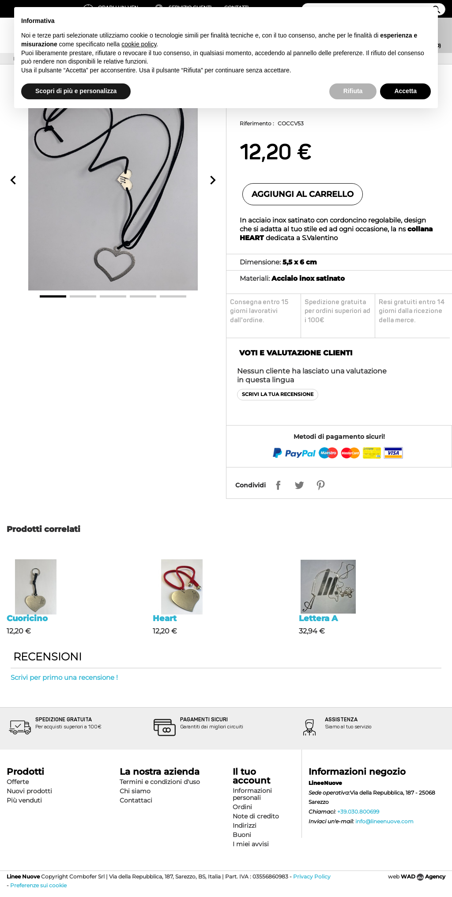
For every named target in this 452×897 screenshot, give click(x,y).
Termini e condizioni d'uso (160, 782)
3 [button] (113, 296)
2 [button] (83, 296)
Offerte (18, 782)
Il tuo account (251, 776)
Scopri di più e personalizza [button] (76, 90)
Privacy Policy (312, 876)
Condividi (250, 485)
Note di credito (256, 816)
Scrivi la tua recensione (277, 394)
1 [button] (53, 296)
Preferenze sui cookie (38, 885)
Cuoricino (27, 618)
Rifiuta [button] (353, 90)
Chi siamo (135, 791)
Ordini (242, 807)
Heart (165, 618)
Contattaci (136, 800)
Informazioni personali (252, 794)
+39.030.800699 (358, 811)
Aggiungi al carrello (303, 194)
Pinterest (320, 485)
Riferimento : (257, 123)
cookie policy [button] (138, 44)
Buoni (242, 835)
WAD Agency (423, 876)
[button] (13, 180)
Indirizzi (244, 825)
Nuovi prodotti (29, 791)
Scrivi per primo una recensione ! (64, 677)
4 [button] (143, 296)
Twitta (299, 485)
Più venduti (24, 800)
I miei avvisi (251, 844)
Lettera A (318, 618)
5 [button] (173, 296)
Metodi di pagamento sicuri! (339, 437)
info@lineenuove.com (384, 821)
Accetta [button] (405, 90)
